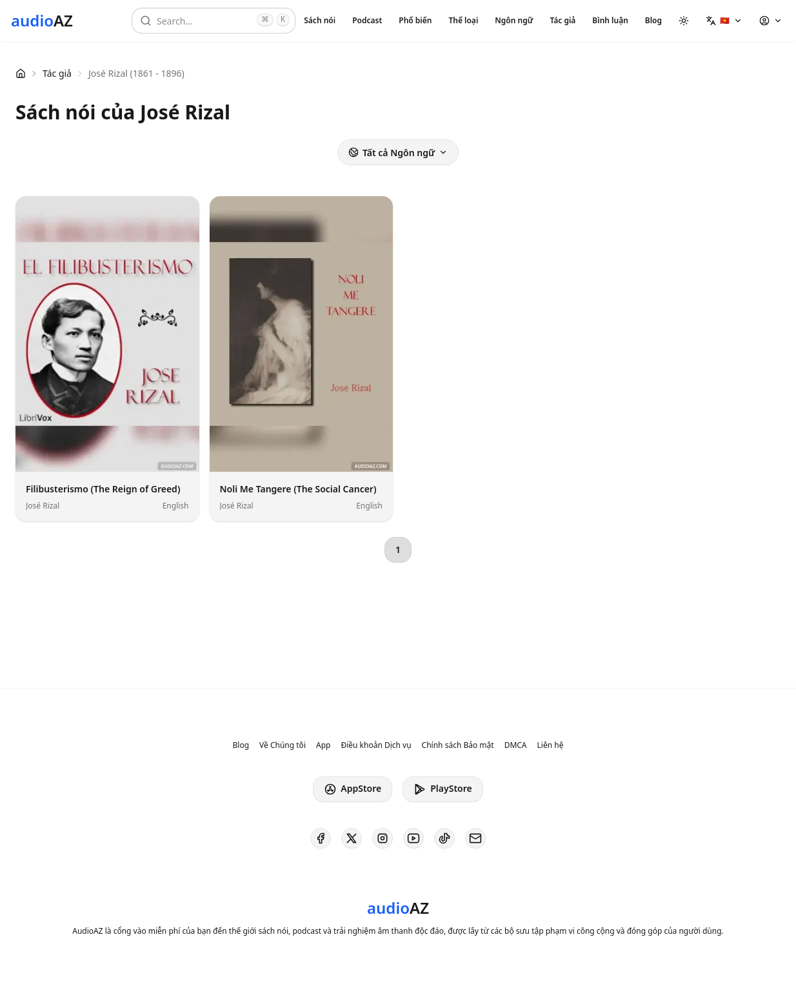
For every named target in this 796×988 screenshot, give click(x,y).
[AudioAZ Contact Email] (475, 838)
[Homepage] (42, 21)
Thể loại (463, 20)
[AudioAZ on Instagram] (382, 838)
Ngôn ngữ (514, 20)
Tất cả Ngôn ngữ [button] (398, 152)
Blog (653, 20)
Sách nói (319, 20)
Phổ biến (415, 20)
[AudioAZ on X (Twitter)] (351, 838)
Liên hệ (550, 745)
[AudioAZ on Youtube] (413, 838)
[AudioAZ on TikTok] (444, 838)
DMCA (515, 745)
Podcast (367, 20)
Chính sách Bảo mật (458, 745)
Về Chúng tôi (282, 745)
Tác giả (562, 20)
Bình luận (610, 20)
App (323, 745)
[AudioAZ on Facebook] (320, 838)
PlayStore (442, 788)
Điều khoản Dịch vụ (376, 745)
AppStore (352, 788)
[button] (724, 20)
